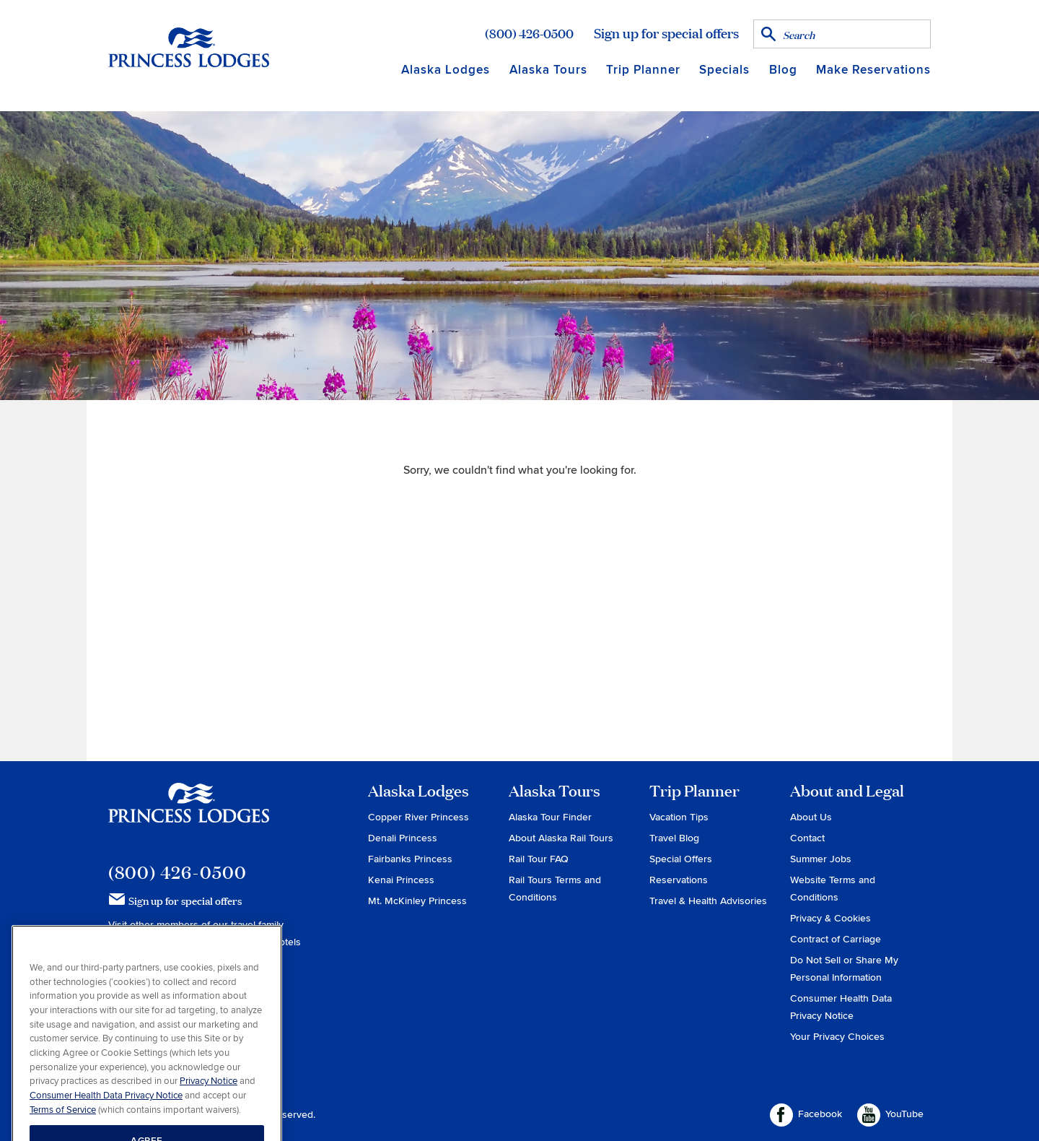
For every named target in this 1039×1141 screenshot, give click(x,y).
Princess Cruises (147, 942)
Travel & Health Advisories (708, 901)
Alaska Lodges (445, 69)
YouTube (890, 1115)
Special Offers (680, 859)
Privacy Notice (208, 1107)
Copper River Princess (418, 817)
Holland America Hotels (248, 942)
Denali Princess (402, 838)
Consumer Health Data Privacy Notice (106, 1121)
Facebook (806, 1115)
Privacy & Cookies (830, 918)
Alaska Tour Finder (550, 817)
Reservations (678, 880)
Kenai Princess (401, 880)
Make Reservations (873, 69)
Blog (783, 69)
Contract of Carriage (835, 939)
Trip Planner (643, 69)
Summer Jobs (820, 859)
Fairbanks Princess (410, 859)
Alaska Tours (548, 69)
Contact (807, 838)
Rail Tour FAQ (539, 859)
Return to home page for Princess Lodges (188, 47)
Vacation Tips (679, 817)
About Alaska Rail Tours (561, 838)
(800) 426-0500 (529, 33)
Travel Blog (674, 838)
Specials (724, 69)
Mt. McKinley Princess (417, 901)
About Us (811, 817)
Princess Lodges (188, 812)
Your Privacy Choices (837, 1037)
